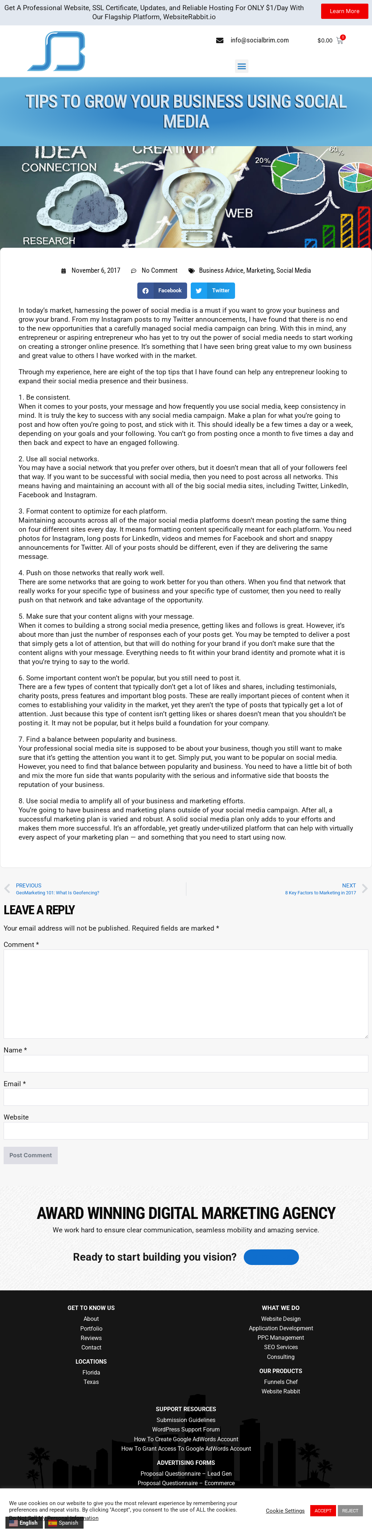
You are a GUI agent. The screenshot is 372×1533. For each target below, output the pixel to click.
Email (15, 1084)
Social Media (293, 270)
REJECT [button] (350, 1510)
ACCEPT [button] (323, 1510)
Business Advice (221, 270)
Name (15, 1050)
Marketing (260, 270)
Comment (21, 944)
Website (16, 1117)
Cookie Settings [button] (285, 1511)
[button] (242, 66)
